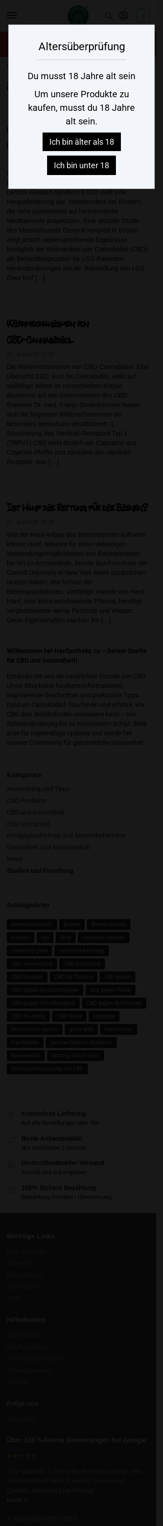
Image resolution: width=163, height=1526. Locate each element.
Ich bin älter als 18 (81, 142)
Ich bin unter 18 (81, 165)
